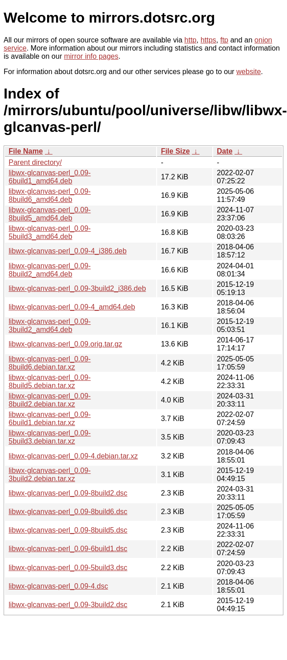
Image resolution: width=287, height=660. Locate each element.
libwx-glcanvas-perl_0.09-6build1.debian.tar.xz (50, 418)
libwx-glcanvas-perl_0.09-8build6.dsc (68, 511)
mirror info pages (91, 56)
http (190, 40)
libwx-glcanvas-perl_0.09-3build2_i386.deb (77, 288)
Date (225, 151)
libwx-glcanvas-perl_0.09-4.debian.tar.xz (73, 456)
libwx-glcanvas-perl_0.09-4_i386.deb (68, 251)
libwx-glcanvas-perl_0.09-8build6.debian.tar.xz (50, 363)
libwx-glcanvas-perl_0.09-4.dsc (58, 586)
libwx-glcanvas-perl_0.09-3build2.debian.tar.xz (50, 474)
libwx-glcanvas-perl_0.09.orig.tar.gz (65, 344)
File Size (175, 151)
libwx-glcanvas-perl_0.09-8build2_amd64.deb (50, 270)
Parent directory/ (35, 162)
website (248, 71)
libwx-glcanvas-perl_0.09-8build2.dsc (68, 493)
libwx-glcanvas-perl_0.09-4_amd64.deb (72, 307)
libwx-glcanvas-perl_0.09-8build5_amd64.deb (50, 214)
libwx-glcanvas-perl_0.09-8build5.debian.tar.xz (50, 381)
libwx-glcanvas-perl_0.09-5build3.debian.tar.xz (50, 437)
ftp (224, 40)
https (208, 40)
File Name (26, 151)
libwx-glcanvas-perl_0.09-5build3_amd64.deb (50, 232)
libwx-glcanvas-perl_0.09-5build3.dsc (68, 567)
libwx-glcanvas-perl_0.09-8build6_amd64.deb (50, 195)
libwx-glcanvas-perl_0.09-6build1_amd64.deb (50, 177)
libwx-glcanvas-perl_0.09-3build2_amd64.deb (50, 325)
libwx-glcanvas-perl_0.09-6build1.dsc (68, 548)
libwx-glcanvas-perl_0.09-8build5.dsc (68, 530)
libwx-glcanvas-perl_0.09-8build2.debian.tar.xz (50, 400)
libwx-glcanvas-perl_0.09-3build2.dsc (68, 605)
